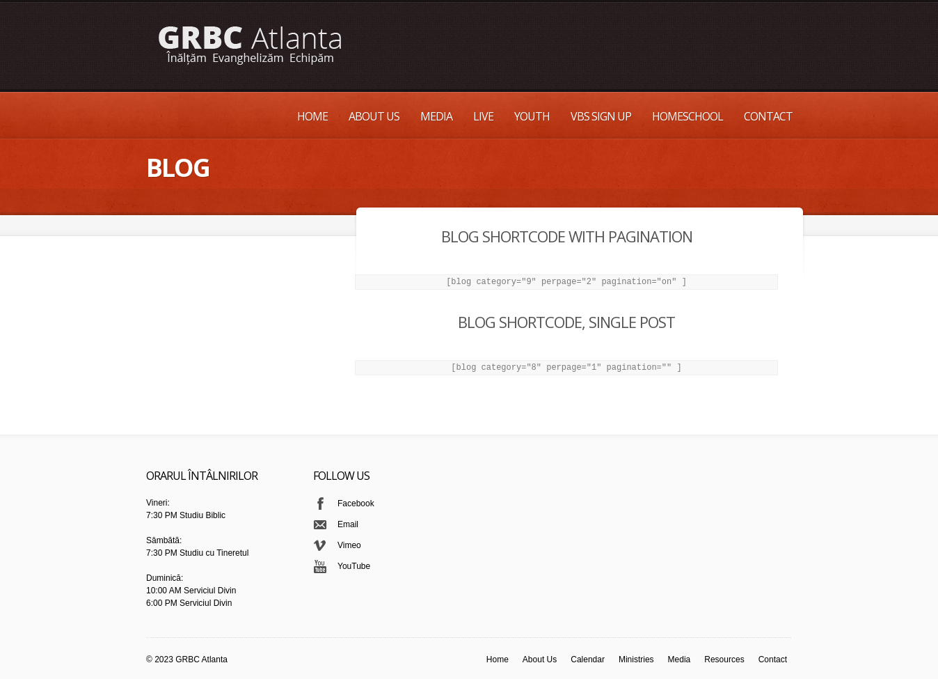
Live (483, 116)
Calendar (588, 659)
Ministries (636, 659)
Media (436, 116)
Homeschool (687, 116)
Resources (724, 659)
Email (347, 524)
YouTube (353, 566)
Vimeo (349, 545)
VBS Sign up (601, 116)
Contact (768, 116)
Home (312, 116)
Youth (532, 116)
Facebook (355, 503)
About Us (374, 116)
